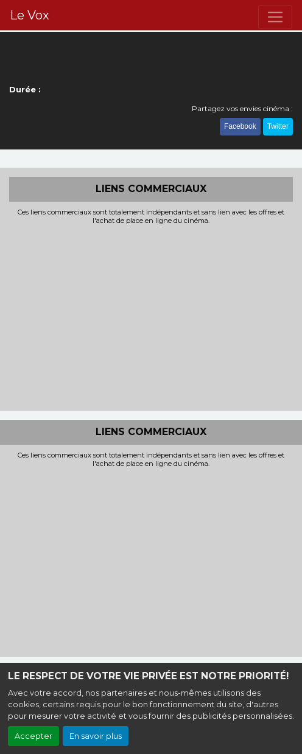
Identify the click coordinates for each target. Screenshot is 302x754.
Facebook (240, 126)
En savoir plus (95, 736)
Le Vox (29, 15)
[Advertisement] (151, 316)
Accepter (33, 736)
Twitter (278, 126)
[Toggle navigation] (275, 17)
